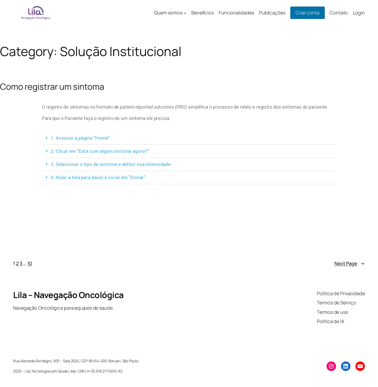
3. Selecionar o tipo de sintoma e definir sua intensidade (111, 164)
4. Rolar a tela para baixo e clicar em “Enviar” (98, 177)
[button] (189, 138)
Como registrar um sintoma (52, 86)
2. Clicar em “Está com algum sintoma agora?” (100, 151)
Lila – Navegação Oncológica (68, 295)
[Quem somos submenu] (184, 12)
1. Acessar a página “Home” (80, 138)
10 (29, 263)
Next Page (349, 263)
